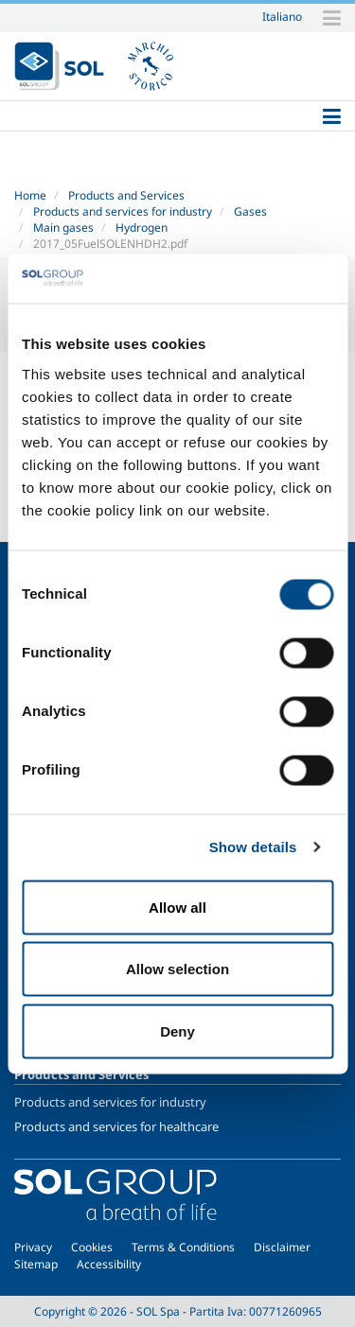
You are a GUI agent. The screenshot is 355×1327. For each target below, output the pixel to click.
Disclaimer (282, 1247)
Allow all (177, 907)
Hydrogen (141, 227)
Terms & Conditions (183, 1247)
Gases (250, 211)
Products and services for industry (122, 211)
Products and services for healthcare (116, 1126)
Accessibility (109, 1264)
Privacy (33, 1247)
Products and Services (126, 195)
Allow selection (177, 969)
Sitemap (36, 1264)
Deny (177, 1030)
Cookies (92, 1247)
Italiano (282, 16)
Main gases (63, 227)
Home (30, 195)
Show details (253, 847)
